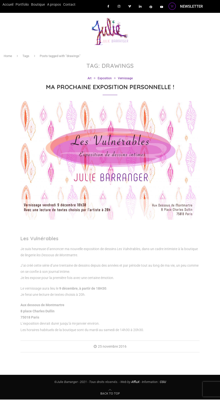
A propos (49, 4)
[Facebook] (108, 7)
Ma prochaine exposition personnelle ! (110, 87)
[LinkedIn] (140, 7)
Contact (62, 4)
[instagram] (119, 7)
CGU (163, 382)
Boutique (34, 4)
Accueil (7, 4)
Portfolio (20, 4)
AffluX (135, 382)
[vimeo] (129, 7)
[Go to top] (110, 394)
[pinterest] (151, 7)
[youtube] (161, 7)
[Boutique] (172, 6)
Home (8, 56)
